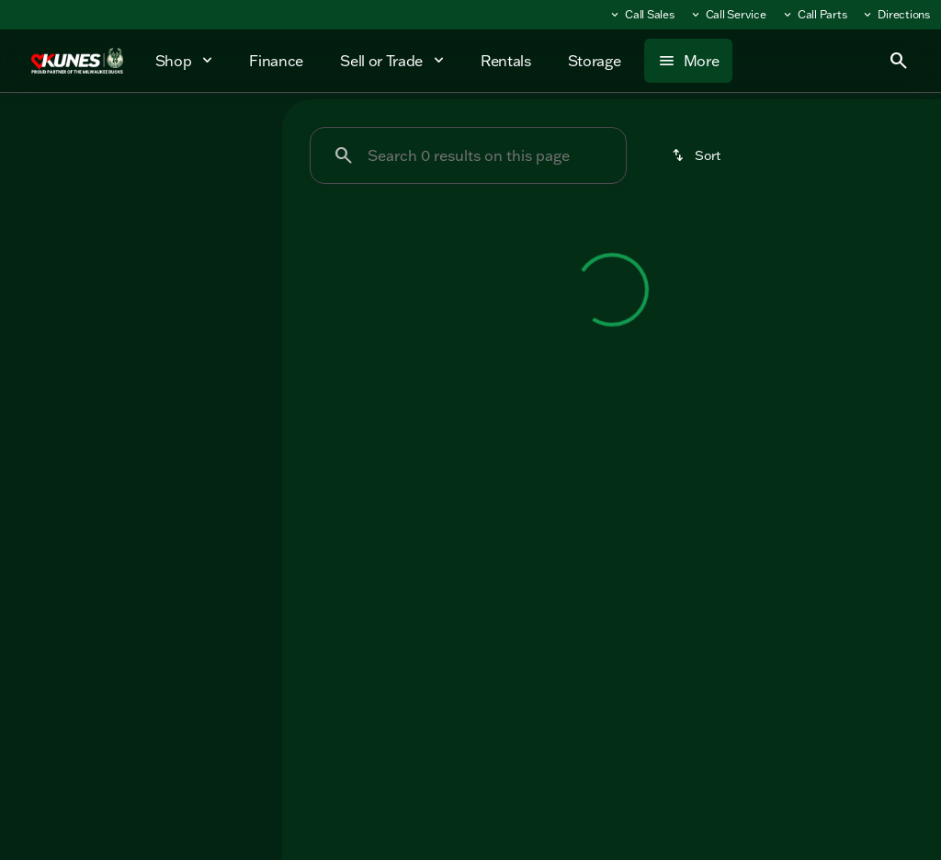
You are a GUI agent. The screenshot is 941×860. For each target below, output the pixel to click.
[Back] (222, 190)
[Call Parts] (814, 15)
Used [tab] (227, 136)
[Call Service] (728, 15)
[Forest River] (62, 227)
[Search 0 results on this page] (468, 155)
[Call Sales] (641, 15)
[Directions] (895, 15)
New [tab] (56, 136)
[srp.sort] (697, 155)
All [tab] (141, 136)
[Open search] (898, 60)
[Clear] (208, 383)
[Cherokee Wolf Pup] (178, 227)
